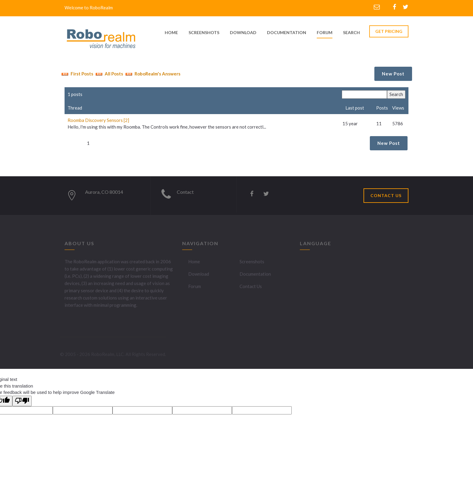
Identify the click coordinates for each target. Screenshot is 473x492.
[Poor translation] (22, 401)
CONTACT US (386, 195)
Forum (324, 32)
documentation (286, 32)
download (243, 32)
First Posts (76, 73)
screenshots (204, 32)
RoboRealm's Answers (152, 73)
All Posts (108, 73)
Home (194, 263)
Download (198, 276)
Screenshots (252, 263)
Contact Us (251, 288)
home (171, 32)
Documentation (255, 276)
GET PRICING (388, 31)
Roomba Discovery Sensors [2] (98, 120)
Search (351, 32)
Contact (185, 192)
